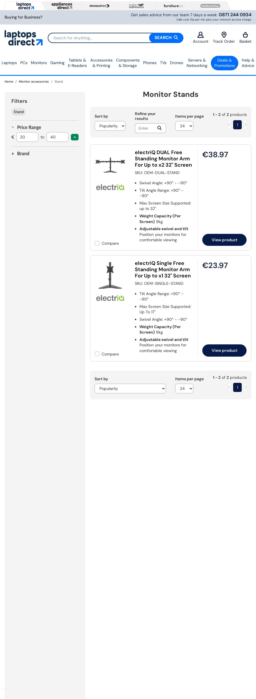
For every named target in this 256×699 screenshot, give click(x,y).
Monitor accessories (34, 81)
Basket (245, 38)
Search (166, 37)
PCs (23, 62)
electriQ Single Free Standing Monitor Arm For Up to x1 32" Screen (163, 269)
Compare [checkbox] (110, 243)
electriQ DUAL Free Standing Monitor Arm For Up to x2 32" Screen (163, 158)
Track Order (224, 38)
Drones (176, 62)
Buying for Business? (23, 17)
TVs (163, 62)
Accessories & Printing (101, 63)
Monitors (39, 62)
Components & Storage (128, 63)
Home (9, 81)
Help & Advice (248, 63)
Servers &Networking (197, 63)
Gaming (57, 62)
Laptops (9, 62)
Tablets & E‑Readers (77, 63)
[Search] (115, 38)
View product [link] (224, 239)
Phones (150, 62)
